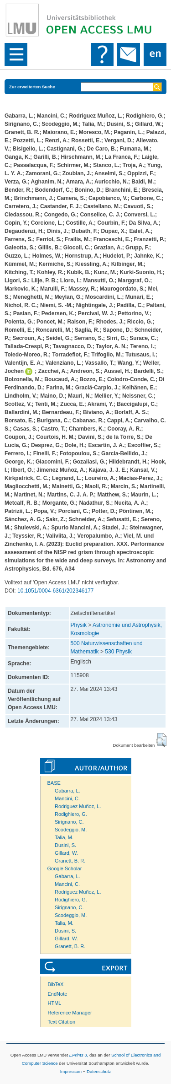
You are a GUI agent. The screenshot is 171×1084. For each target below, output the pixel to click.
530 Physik (118, 651)
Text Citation (62, 1022)
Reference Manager (70, 1012)
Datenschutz (99, 1071)
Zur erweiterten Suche (32, 86)
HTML (55, 1003)
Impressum (71, 1071)
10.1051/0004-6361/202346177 (55, 591)
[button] (161, 740)
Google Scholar (64, 868)
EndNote (57, 994)
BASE (54, 783)
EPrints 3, (78, 1054)
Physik (79, 625)
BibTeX (56, 984)
